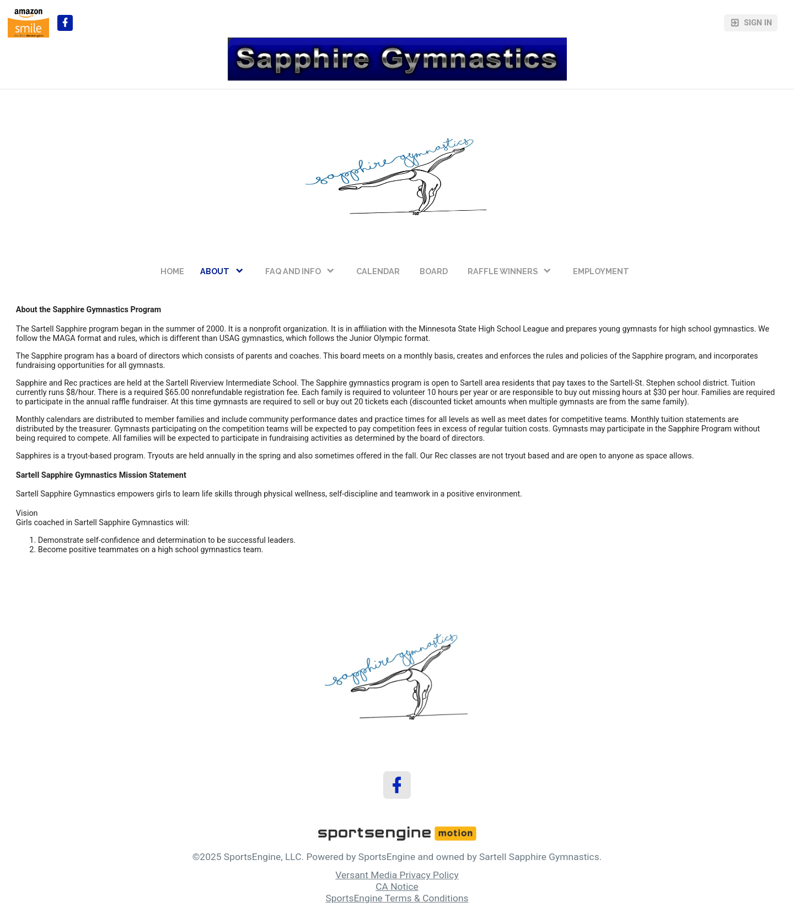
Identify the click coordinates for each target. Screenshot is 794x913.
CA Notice (397, 886)
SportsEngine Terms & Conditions (396, 898)
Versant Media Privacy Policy (396, 874)
